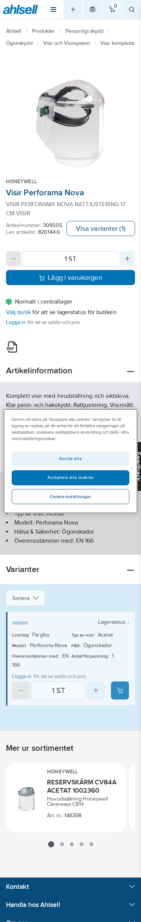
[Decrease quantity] (13, 258)
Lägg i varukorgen (70, 277)
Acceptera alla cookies (70, 477)
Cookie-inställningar (70, 496)
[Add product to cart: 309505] (120, 690)
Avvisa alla (70, 458)
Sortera (25, 598)
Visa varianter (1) (101, 228)
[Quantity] (70, 258)
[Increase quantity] (127, 258)
